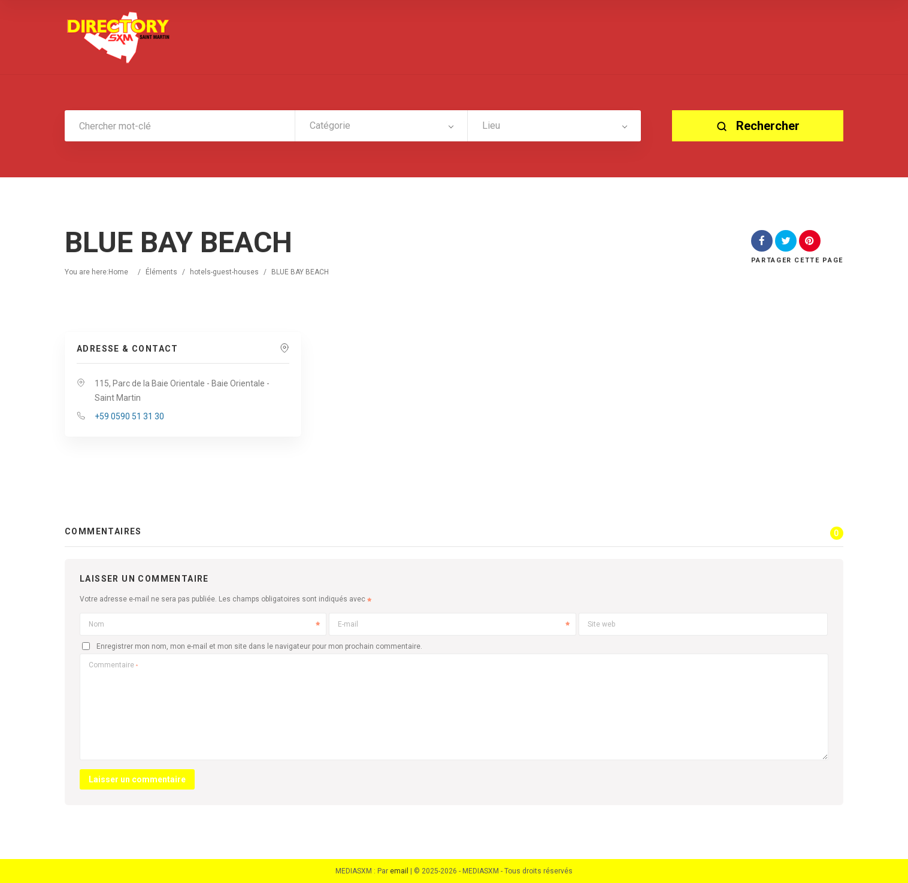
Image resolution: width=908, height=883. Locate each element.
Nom (204, 624)
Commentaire (113, 665)
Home (118, 272)
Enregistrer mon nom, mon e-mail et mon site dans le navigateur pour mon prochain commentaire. (259, 646)
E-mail (453, 624)
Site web (601, 624)
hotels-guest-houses (224, 272)
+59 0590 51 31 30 (129, 416)
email (399, 871)
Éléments (161, 272)
